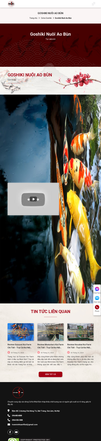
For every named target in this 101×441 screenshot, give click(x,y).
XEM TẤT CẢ (50, 374)
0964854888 (17, 416)
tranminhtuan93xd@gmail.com (25, 425)
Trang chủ (33, 18)
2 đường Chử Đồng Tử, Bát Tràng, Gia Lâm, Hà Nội (36, 411)
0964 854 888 (17, 420)
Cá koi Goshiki (46, 18)
